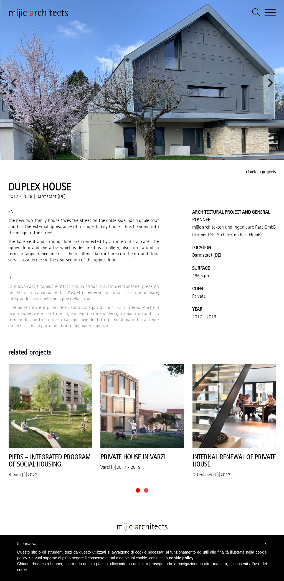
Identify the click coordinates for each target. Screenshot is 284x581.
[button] (138, 490)
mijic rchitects (38, 12)
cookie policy (181, 558)
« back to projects (261, 171)
